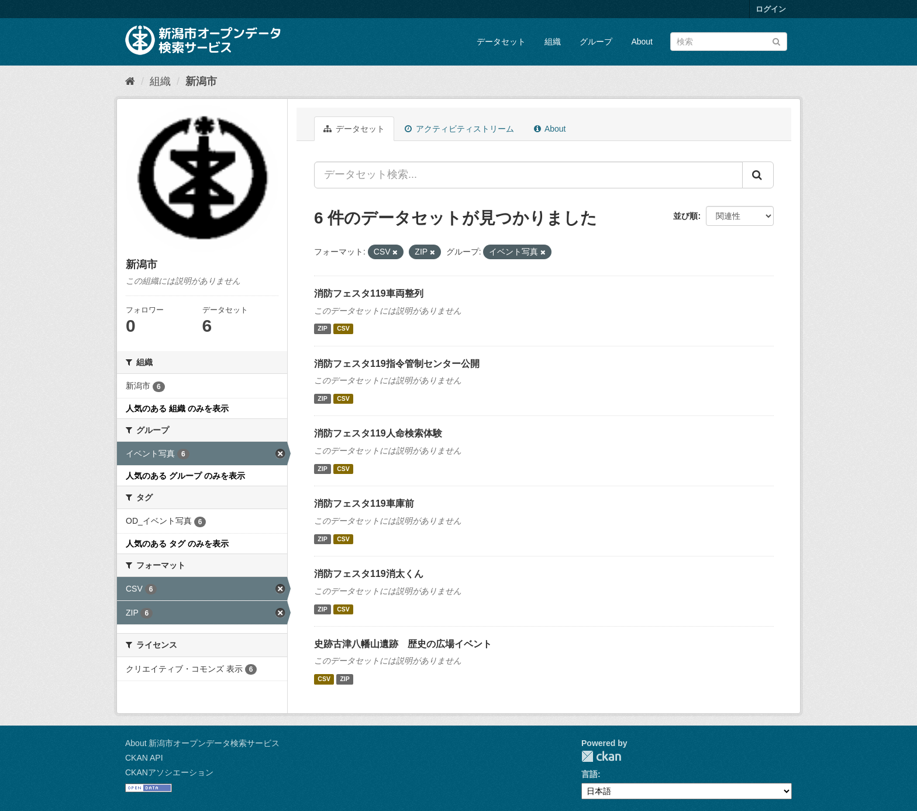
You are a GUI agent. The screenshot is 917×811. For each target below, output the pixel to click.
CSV (343, 328)
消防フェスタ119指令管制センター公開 (397, 364)
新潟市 (201, 81)
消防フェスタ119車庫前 (364, 503)
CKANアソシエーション (169, 772)
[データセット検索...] (528, 174)
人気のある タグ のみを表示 (177, 543)
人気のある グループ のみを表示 (185, 475)
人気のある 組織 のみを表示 (177, 408)
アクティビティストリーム (459, 128)
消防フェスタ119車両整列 (368, 293)
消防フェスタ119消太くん (368, 574)
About (642, 41)
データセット (501, 41)
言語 (589, 774)
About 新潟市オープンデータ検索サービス (202, 743)
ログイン (771, 9)
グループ (596, 41)
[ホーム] (130, 81)
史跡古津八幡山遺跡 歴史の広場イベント (403, 644)
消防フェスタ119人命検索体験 (378, 433)
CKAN (601, 756)
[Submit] (776, 41)
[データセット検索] (728, 41)
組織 (552, 41)
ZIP (322, 328)
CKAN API (144, 757)
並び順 (685, 216)
